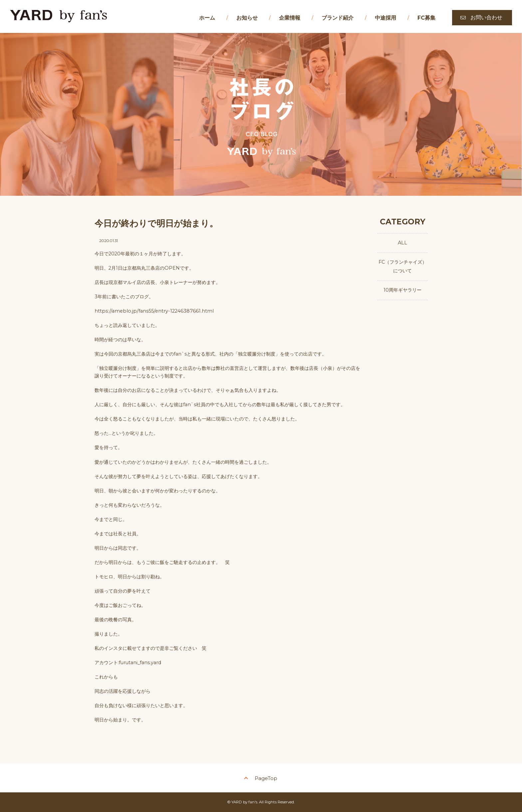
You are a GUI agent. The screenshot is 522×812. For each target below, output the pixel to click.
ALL (402, 243)
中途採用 (385, 18)
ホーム (207, 18)
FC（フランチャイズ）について (403, 266)
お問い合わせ (486, 17)
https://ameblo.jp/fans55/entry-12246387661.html (154, 311)
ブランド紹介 (338, 18)
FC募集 (426, 18)
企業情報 (289, 18)
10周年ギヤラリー (402, 290)
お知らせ (247, 18)
